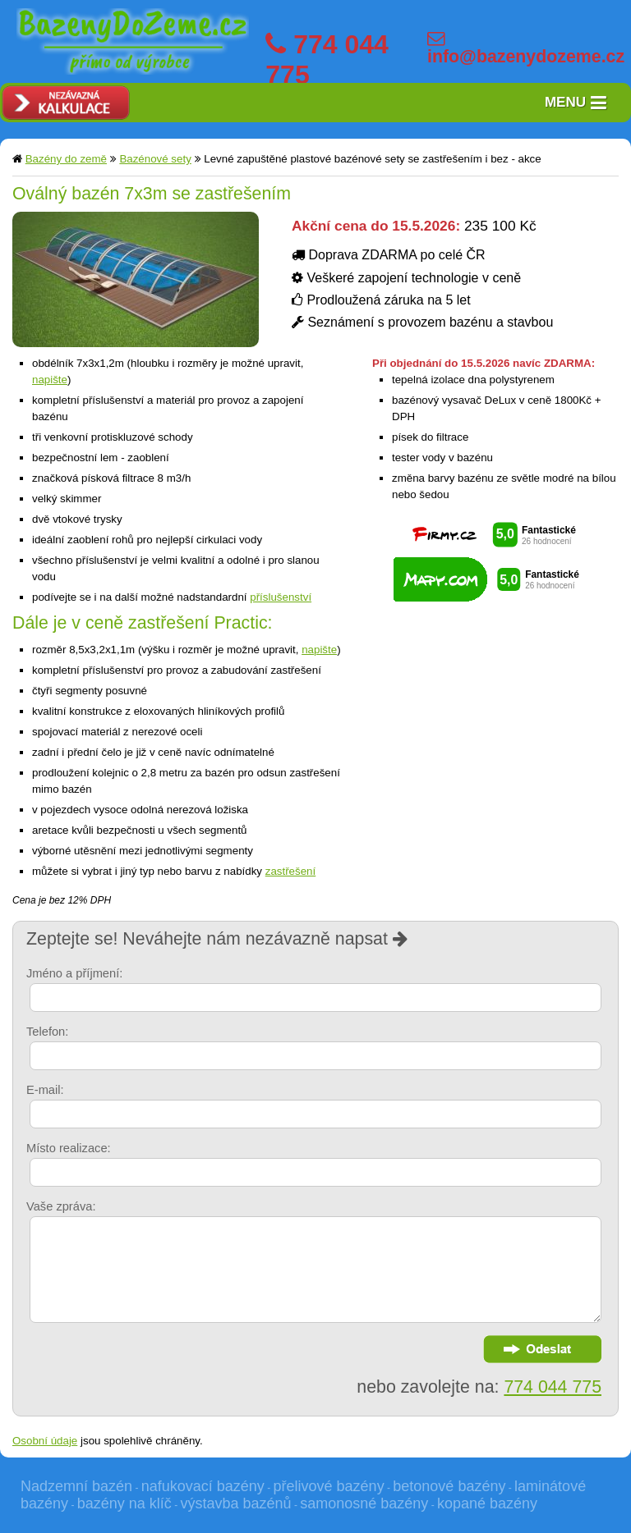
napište (49, 379)
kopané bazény (487, 1503)
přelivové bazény (329, 1486)
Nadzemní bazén (76, 1486)
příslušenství (280, 597)
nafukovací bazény (203, 1486)
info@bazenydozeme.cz (525, 56)
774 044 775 (552, 1387)
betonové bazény (449, 1486)
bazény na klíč (124, 1503)
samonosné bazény (364, 1503)
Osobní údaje (44, 1441)
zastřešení (290, 871)
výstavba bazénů (235, 1503)
